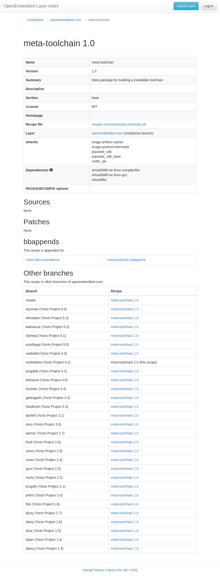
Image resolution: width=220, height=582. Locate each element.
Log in (208, 6)
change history (93, 570)
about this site (117, 570)
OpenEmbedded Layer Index (31, 6)
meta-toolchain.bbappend (126, 260)
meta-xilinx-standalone (42, 260)
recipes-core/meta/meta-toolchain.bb (119, 124)
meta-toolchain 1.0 (124, 300)
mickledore (35, 20)
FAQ (134, 570)
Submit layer (186, 6)
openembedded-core (65, 20)
